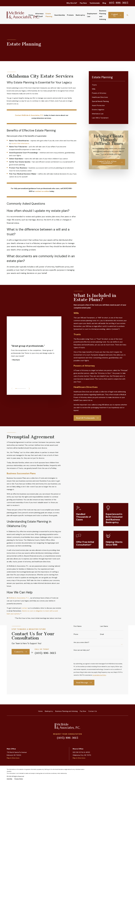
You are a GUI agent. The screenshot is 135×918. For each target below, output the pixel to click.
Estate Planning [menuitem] (49, 15)
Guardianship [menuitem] (59, 15)
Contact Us (92, 756)
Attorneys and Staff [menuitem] (39, 15)
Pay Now (83, 3)
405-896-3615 (118, 2)
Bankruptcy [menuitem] (80, 15)
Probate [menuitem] (70, 15)
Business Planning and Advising (66, 756)
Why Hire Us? (71, 3)
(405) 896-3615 (67, 782)
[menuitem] (108, 85)
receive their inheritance (20, 143)
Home (40, 756)
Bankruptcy (49, 756)
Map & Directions (13, 802)
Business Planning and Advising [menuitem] (102, 15)
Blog (104, 3)
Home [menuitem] (30, 15)
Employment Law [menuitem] (92, 15)
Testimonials (95, 3)
